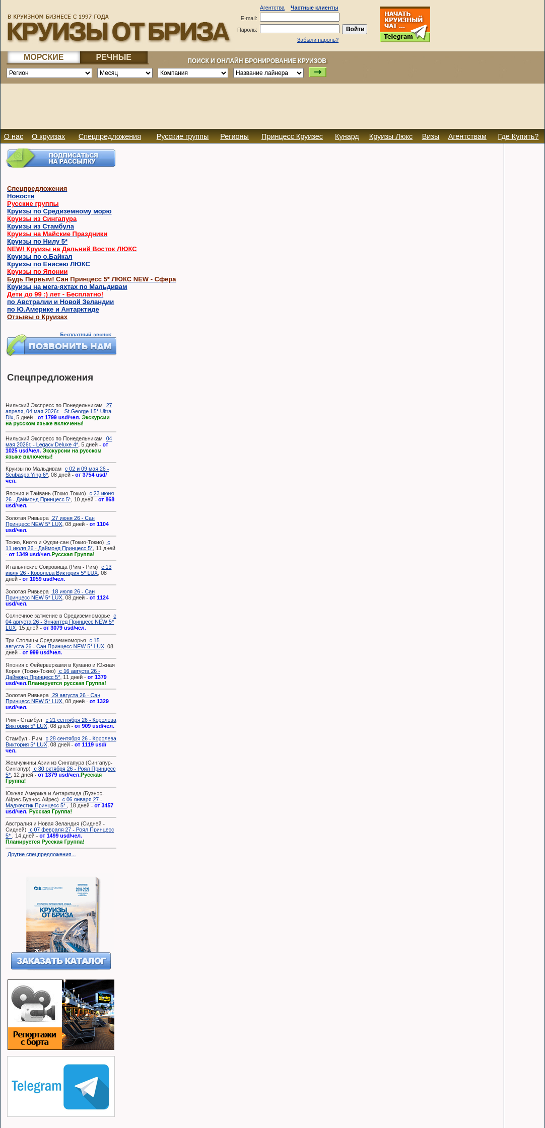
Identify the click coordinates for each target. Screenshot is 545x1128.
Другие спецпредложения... (42, 854)
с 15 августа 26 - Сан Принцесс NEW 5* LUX (55, 643)
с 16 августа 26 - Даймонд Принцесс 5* (53, 674)
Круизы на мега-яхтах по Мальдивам (67, 286)
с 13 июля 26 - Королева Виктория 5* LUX (58, 570)
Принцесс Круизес (292, 136)
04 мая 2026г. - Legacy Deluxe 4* (59, 441)
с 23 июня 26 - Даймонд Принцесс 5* (60, 496)
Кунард (347, 136)
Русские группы (183, 136)
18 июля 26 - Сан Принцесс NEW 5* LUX (50, 594)
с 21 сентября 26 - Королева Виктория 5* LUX (61, 723)
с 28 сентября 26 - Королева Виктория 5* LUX (61, 741)
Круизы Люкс (391, 136)
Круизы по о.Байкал (40, 256)
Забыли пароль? (317, 40)
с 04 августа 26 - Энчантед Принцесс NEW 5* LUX (61, 622)
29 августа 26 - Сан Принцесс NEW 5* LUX (53, 698)
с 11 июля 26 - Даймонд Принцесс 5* (58, 545)
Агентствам (467, 136)
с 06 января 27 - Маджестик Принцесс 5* (54, 802)
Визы (431, 136)
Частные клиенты (314, 8)
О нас (13, 136)
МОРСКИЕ (44, 57)
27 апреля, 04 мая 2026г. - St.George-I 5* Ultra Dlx (59, 411)
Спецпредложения (110, 136)
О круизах (48, 136)
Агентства (272, 8)
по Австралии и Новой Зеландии (60, 302)
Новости (21, 196)
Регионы (234, 136)
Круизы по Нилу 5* (37, 241)
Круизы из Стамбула (40, 226)
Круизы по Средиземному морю (59, 211)
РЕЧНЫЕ (113, 57)
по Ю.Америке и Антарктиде (53, 309)
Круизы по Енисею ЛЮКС (48, 264)
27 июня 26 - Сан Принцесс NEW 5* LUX (50, 521)
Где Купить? (518, 136)
